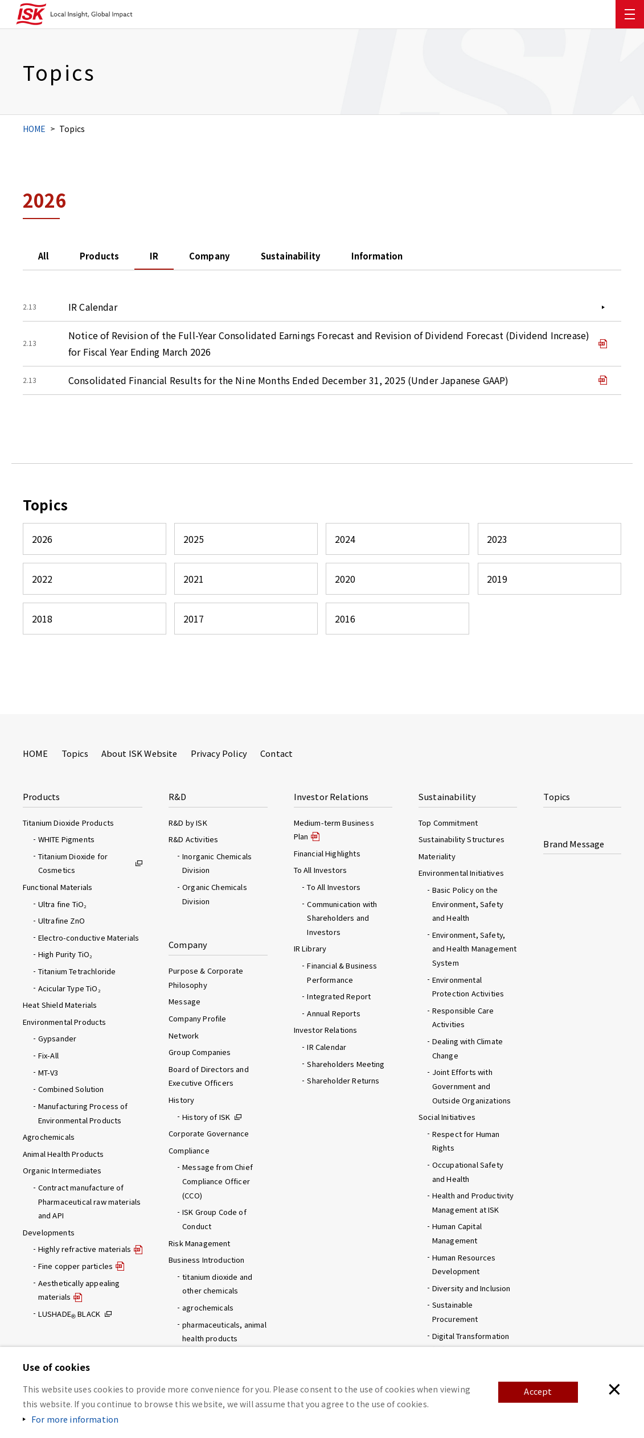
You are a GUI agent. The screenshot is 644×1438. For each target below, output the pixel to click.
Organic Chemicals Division (214, 894)
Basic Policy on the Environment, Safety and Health (467, 903)
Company (258, 257)
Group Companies (200, 1051)
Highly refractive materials (84, 1248)
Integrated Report (339, 996)
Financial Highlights (327, 853)
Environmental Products (64, 1021)
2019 (497, 584)
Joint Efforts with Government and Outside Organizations (471, 1085)
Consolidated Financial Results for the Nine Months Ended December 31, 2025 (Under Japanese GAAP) (288, 385)
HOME (34, 128)
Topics (74, 753)
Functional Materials (57, 886)
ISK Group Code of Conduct (214, 1218)
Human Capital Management (457, 1233)
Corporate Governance (209, 1133)
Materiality (437, 856)
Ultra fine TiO (62, 904)
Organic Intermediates (62, 1170)
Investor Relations (331, 796)
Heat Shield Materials (60, 1004)
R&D (177, 796)
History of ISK (206, 1116)
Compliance (189, 1150)
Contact (276, 753)
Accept (537, 1392)
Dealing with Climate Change (467, 1048)
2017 (193, 624)
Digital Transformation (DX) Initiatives (471, 1342)
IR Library (310, 948)
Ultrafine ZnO (61, 920)
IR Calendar (92, 309)
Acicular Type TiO (69, 988)
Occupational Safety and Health (467, 1171)
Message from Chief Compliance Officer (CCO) (217, 1180)
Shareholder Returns (343, 1080)
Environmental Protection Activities (468, 986)
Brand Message (573, 844)
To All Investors (333, 886)
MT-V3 (48, 1072)
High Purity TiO (65, 954)
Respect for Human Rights (466, 1140)
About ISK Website (139, 753)
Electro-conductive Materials (88, 937)
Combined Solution (71, 1088)
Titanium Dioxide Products (68, 822)
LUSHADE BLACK (69, 1313)
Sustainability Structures (461, 839)
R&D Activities (193, 839)
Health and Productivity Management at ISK (473, 1202)
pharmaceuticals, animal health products (224, 1331)
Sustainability (356, 257)
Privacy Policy (219, 753)
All (50, 257)
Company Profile (197, 1018)
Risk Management (199, 1243)
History (181, 1099)
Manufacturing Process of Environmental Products (83, 1113)
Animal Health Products (63, 1153)
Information (460, 257)
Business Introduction (206, 1259)
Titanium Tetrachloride (77, 971)
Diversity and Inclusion (471, 1288)
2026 (42, 544)
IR (189, 257)
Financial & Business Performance (342, 972)
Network (184, 1035)
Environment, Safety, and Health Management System (474, 948)
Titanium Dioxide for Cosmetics (73, 863)
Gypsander (57, 1038)
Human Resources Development (463, 1264)
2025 (193, 544)
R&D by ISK (188, 822)
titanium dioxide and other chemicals (217, 1283)
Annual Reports (333, 1013)
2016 (345, 624)
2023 (497, 544)
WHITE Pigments (66, 839)
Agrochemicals (49, 1136)
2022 (42, 584)
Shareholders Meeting (345, 1063)
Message (184, 1001)
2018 (42, 624)
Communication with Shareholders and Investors (342, 918)
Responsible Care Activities (463, 1017)
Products (120, 257)
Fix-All (48, 1055)
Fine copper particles (75, 1265)
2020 (345, 584)
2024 (345, 544)
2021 (193, 584)
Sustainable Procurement (455, 1311)
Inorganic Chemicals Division (217, 863)
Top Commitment (448, 822)
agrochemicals (207, 1307)
